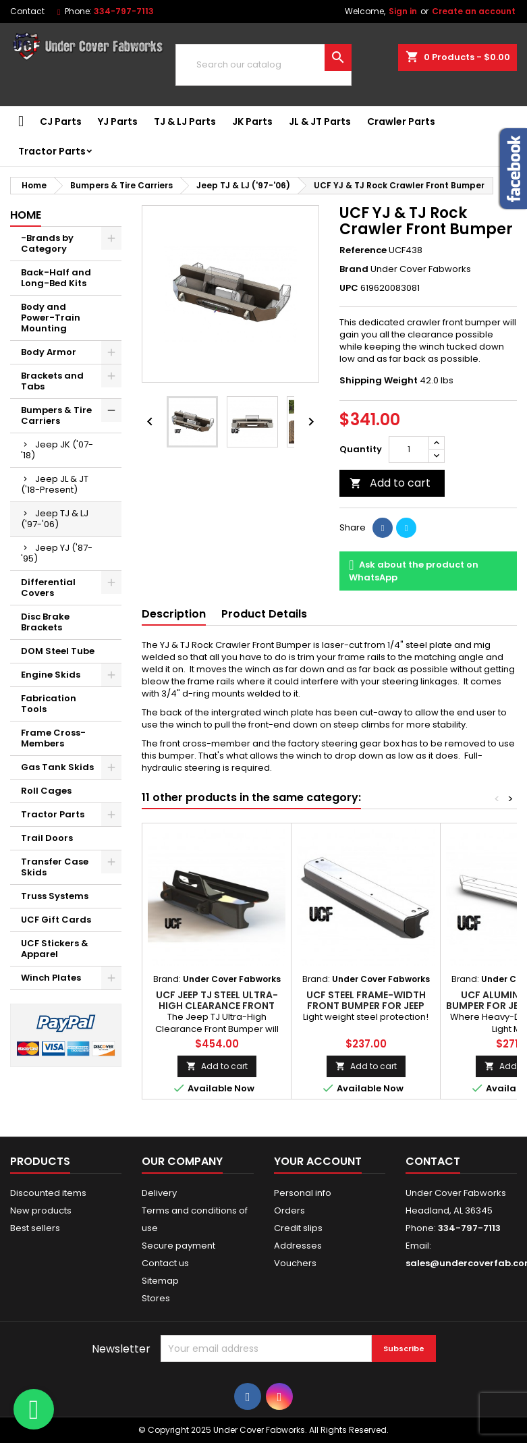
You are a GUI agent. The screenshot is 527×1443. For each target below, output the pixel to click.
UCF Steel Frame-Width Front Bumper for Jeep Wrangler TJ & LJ (366, 1005)
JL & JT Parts (320, 121)
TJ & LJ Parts (185, 121)
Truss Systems (54, 896)
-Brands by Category (47, 243)
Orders (289, 1210)
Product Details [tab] (264, 614)
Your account (318, 1161)
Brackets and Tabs (52, 381)
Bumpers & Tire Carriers (56, 415)
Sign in (403, 11)
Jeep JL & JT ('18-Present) (54, 484)
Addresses (298, 1245)
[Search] (263, 65)
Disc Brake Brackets (45, 622)
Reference (363, 250)
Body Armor (48, 352)
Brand (353, 269)
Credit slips (298, 1228)
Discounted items (48, 1193)
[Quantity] (409, 449)
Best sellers (35, 1228)
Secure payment (178, 1245)
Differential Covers (48, 587)
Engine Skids (50, 674)
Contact (27, 11)
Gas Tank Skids (57, 767)
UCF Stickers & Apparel (54, 948)
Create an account (474, 11)
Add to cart (390, 483)
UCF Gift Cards (56, 919)
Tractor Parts (52, 151)
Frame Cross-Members (53, 738)
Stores (156, 1298)
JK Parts (252, 121)
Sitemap (160, 1280)
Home (25, 215)
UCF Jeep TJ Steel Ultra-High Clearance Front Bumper (217, 1005)
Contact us (165, 1263)
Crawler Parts (401, 121)
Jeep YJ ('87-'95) (56, 553)
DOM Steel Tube (57, 651)
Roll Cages (46, 790)
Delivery (159, 1193)
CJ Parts (61, 121)
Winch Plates (51, 977)
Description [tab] (174, 614)
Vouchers (295, 1263)
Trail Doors (47, 838)
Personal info (302, 1193)
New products (41, 1210)
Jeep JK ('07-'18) (57, 450)
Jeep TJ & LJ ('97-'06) (54, 518)
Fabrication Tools (48, 703)
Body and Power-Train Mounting (50, 317)
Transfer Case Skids (54, 867)
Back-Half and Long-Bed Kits (56, 278)
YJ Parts (118, 121)
